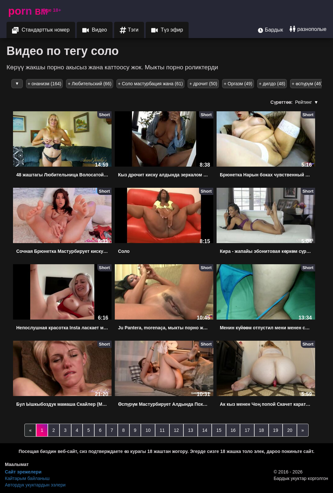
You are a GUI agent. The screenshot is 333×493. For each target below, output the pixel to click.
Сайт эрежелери (23, 471)
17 (247, 430)
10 (148, 430)
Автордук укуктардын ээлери (35, 484)
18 (261, 430)
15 (218, 430)
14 (204, 430)
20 (289, 430)
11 (162, 430)
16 (233, 430)
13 (190, 430)
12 (176, 430)
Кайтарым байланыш (27, 478)
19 (275, 430)
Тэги (129, 30)
